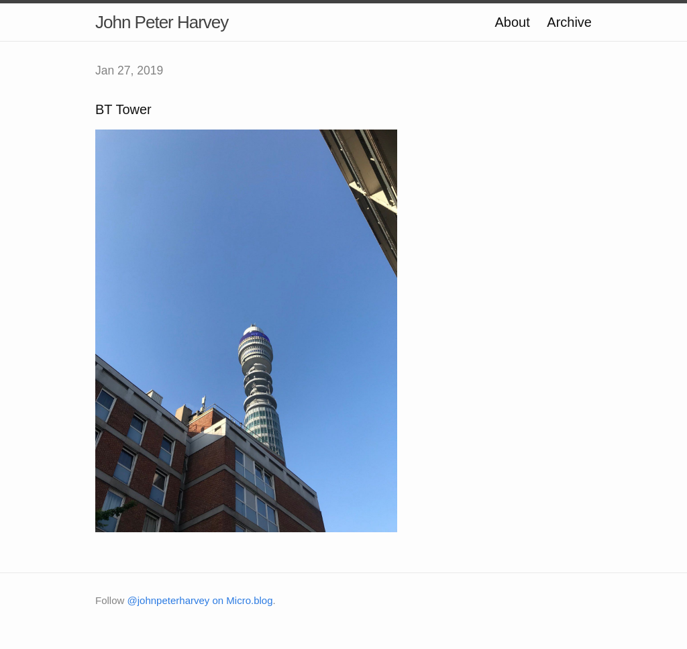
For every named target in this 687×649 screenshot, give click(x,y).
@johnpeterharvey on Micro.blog (200, 600)
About (511, 22)
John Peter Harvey (161, 22)
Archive (569, 22)
